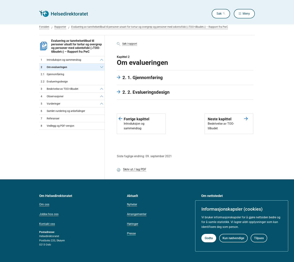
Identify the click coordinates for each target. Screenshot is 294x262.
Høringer (132, 224)
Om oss (44, 204)
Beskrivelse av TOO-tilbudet (59, 89)
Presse (131, 233)
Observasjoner (52, 96)
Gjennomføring (52, 74)
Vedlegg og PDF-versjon (57, 126)
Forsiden (44, 26)
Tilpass (259, 238)
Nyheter (132, 204)
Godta (209, 238)
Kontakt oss (47, 224)
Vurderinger (50, 104)
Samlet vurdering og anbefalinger (63, 111)
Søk (219, 13)
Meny (246, 13)
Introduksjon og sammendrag (61, 60)
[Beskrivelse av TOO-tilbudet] (102, 89)
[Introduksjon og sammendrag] (102, 60)
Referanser (50, 118)
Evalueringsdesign (54, 81)
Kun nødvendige (233, 238)
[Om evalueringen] (102, 67)
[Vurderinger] (102, 104)
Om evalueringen (54, 67)
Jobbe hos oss (48, 214)
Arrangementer (136, 214)
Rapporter (60, 26)
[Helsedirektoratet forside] (66, 13)
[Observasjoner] (102, 96)
